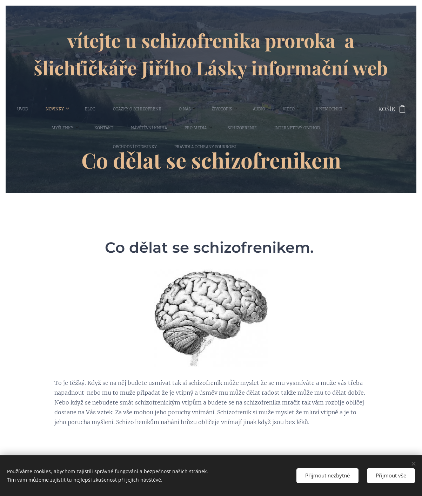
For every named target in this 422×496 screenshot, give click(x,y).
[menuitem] (22, 109)
